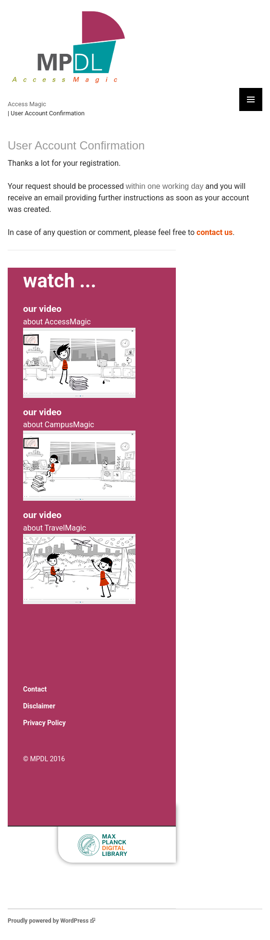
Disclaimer (39, 706)
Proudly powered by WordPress (51, 920)
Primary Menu (250, 99)
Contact (35, 689)
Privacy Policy (44, 723)
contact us (214, 232)
